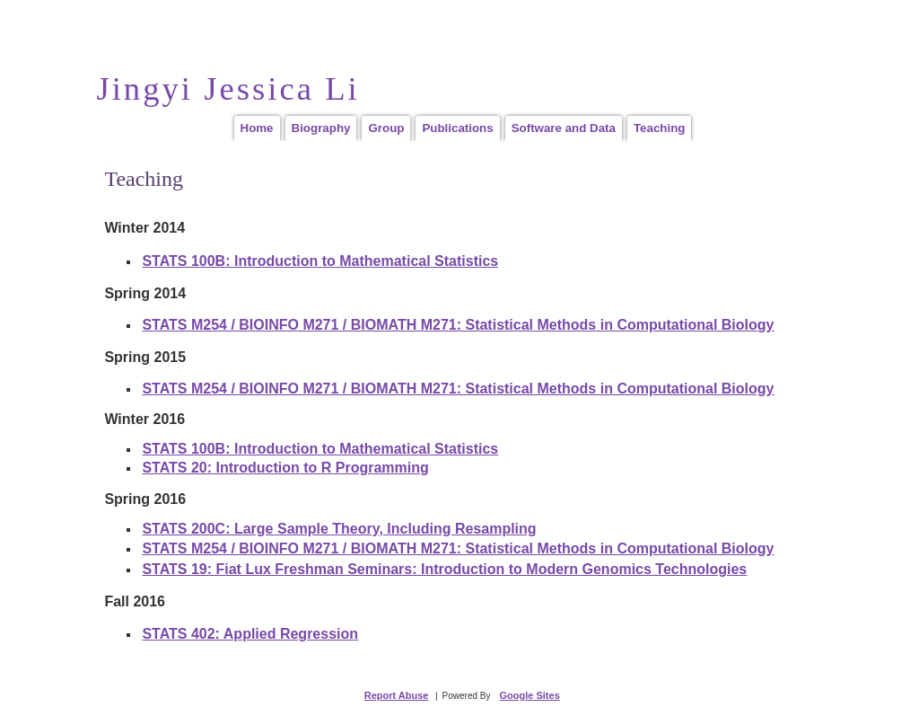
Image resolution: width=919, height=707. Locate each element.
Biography (321, 128)
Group (386, 128)
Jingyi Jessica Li (227, 88)
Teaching (660, 128)
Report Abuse (396, 695)
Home (257, 128)
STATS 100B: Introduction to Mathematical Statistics (320, 261)
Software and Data (564, 128)
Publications (457, 128)
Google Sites (530, 695)
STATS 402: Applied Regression (250, 633)
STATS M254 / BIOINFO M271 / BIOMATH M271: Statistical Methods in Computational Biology (458, 324)
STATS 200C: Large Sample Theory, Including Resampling (339, 528)
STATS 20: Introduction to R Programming (285, 467)
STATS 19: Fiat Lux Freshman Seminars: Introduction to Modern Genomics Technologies (444, 569)
